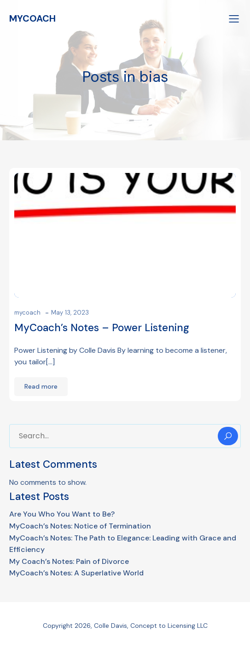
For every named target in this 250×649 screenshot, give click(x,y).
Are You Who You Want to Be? (62, 514)
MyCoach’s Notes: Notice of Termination (80, 526)
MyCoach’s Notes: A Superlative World (76, 573)
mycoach (27, 312)
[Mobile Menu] (234, 18)
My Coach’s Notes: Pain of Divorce (69, 561)
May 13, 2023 (70, 312)
